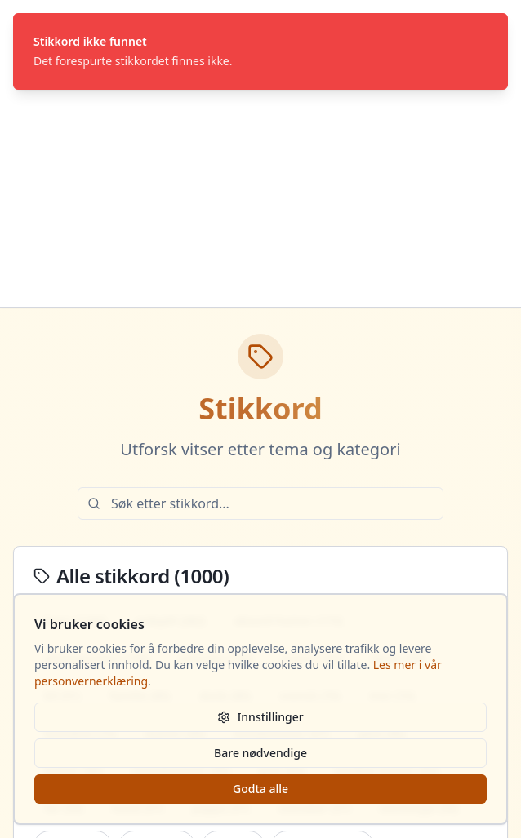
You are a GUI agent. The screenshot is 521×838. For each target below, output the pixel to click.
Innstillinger (260, 717)
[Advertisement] (260, 184)
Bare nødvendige (260, 752)
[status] (260, 51)
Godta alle (260, 788)
